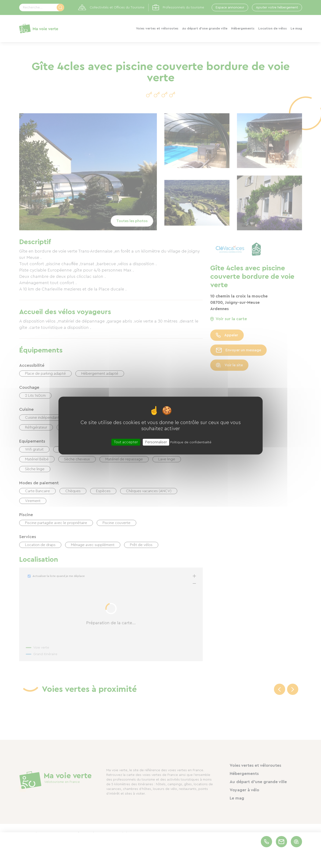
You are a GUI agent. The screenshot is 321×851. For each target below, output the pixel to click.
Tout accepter (126, 442)
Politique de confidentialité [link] (190, 442)
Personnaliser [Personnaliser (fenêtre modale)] (156, 442)
